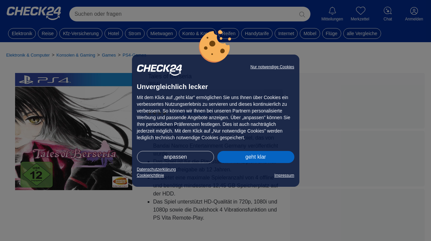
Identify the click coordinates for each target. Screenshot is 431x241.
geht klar (255, 157)
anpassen (175, 157)
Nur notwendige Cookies (272, 67)
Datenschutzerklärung (156, 169)
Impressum (284, 175)
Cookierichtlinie (150, 175)
